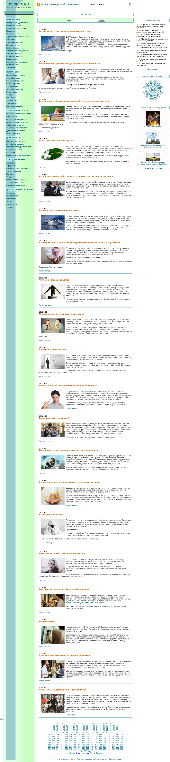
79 (113, 730)
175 (105, 741)
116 (109, 734)
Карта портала (101, 759)
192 (92, 743)
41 (53, 728)
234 (100, 747)
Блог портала (56, 759)
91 (86, 732)
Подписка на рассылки (86, 759)
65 (67, 730)
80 (117, 730)
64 (63, 730)
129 (79, 736)
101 (45, 734)
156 (109, 739)
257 (113, 749)
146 (66, 739)
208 (75, 745)
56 (103, 728)
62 (57, 730)
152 (92, 739)
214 (100, 745)
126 (66, 736)
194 (100, 743)
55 (100, 728)
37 (107, 726)
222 (49, 747)
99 (113, 732)
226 (66, 747)
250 (83, 749)
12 (86, 724)
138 (117, 736)
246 (66, 749)
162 (49, 741)
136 (109, 736)
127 (71, 736)
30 (83, 726)
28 (77, 726)
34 (97, 726)
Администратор (69, 759)
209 (79, 745)
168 (75, 741)
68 (77, 730)
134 (100, 736)
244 (58, 749)
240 (126, 747)
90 (83, 732)
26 (70, 726)
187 (71, 743)
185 (62, 743)
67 (73, 730)
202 (49, 745)
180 (126, 741)
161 (45, 741)
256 (109, 749)
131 (88, 736)
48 (77, 728)
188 (75, 743)
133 (96, 736)
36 (103, 726)
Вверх (92, 753)
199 (122, 743)
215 (105, 745)
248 (75, 749)
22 (57, 726)
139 (122, 736)
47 (73, 728)
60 (117, 728)
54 (97, 728)
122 (49, 736)
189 (79, 743)
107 (71, 734)
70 (83, 730)
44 (63, 728)
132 (92, 736)
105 (62, 734)
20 (113, 724)
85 (66, 732)
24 (63, 726)
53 (93, 728)
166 (66, 741)
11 (82, 724)
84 (63, 732)
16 (99, 724)
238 (117, 747)
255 (105, 749)
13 (89, 724)
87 (73, 732)
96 (103, 732)
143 (53, 739)
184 (58, 743)
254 (100, 749)
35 (100, 726)
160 (126, 739)
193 (96, 743)
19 (109, 724)
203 (53, 745)
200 (126, 743)
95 (100, 732)
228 (75, 747)
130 (83, 736)
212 (92, 745)
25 (67, 726)
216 (109, 745)
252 (92, 749)
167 (71, 741)
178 (117, 741)
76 (103, 730)
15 (96, 724)
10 (79, 724)
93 (93, 732)
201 (45, 745)
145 (62, 739)
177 (113, 741)
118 (117, 734)
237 (113, 747)
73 (93, 730)
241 (45, 749)
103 (53, 734)
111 (88, 734)
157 (113, 739)
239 (122, 747)
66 (70, 730)
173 (96, 741)
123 (53, 736)
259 (122, 749)
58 (110, 728)
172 (92, 741)
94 (96, 732)
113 (96, 734)
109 (79, 734)
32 (90, 726)
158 (117, 739)
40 (117, 726)
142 (49, 739)
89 (80, 732)
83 (60, 732)
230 (83, 747)
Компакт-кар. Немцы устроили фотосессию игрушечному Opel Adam (152, 162)
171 (88, 741)
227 (71, 747)
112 (92, 734)
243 (53, 749)
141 (45, 739)
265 (94, 751)
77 (107, 730)
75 (100, 730)
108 (75, 734)
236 (109, 747)
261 (77, 751)
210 (83, 745)
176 (109, 741)
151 (88, 739)
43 (60, 728)
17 (102, 724)
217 (113, 745)
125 (62, 736)
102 (49, 734)
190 (83, 743)
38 (110, 726)
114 (100, 734)
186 (66, 743)
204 (58, 745)
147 (71, 739)
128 (75, 736)
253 (96, 749)
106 (66, 734)
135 (105, 736)
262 (81, 751)
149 (79, 739)
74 (97, 730)
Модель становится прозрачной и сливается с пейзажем (153, 145)
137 (113, 736)
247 (71, 749)
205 (62, 745)
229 (79, 747)
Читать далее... (45, 55)
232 (92, 747)
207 (71, 745)
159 (122, 739)
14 (92, 724)
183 (53, 743)
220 (126, 745)
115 (105, 734)
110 (83, 734)
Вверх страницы (115, 759)
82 (56, 732)
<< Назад (71, 753)
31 (87, 726)
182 (49, 743)
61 (53, 730)
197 (113, 743)
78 (110, 730)
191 (88, 743)
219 (122, 745)
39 (113, 726)
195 (105, 743)
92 (90, 732)
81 (53, 732)
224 (58, 747)
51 (87, 728)
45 (67, 728)
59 (113, 728)
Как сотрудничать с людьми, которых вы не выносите (93, 602)
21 (53, 726)
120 (126, 734)
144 (58, 739)
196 (109, 743)
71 (87, 730)
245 (62, 749)
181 (45, 743)
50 (83, 728)
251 (88, 749)
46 (70, 728)
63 (60, 730)
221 (45, 747)
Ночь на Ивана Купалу (153, 125)
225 (62, 747)
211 (88, 745)
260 (126, 749)
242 (49, 749)
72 (90, 730)
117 (113, 734)
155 (105, 739)
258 (117, 749)
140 (126, 736)
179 (122, 741)
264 (90, 751)
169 (79, 741)
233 (96, 747)
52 (90, 728)
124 (58, 736)
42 (57, 728)
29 (80, 726)
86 (70, 732)
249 (79, 749)
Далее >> (99, 753)
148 (75, 739)
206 (66, 745)
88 (76, 732)
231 (88, 747)
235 (105, 747)
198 (117, 743)
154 (100, 739)
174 (100, 741)
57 (107, 728)
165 (62, 741)
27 (73, 726)
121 (45, 736)
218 (117, 745)
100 (117, 732)
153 (96, 739)
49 (80, 728)
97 (106, 732)
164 (58, 741)
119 (122, 734)
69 (80, 730)
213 (96, 745)
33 (93, 726)
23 (60, 726)
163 (53, 741)
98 (110, 732)
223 (53, 747)
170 (83, 741)
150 (83, 739)
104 (58, 734)
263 (85, 751)
